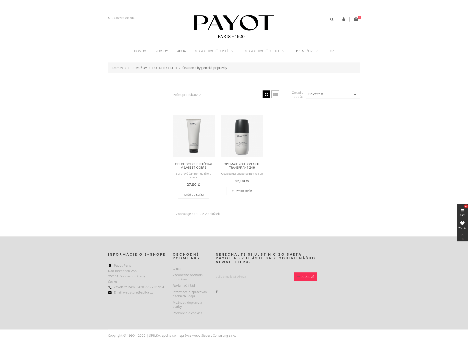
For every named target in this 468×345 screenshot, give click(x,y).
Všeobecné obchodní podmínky (188, 277)
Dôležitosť (333, 94)
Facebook (217, 292)
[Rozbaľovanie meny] (112, 18)
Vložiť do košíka (194, 194)
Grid (266, 94)
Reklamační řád (184, 285)
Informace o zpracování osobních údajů (190, 294)
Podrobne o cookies (187, 313)
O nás (177, 268)
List (275, 94)
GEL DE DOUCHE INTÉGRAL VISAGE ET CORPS (193, 165)
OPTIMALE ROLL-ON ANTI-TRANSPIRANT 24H (242, 165)
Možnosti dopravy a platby (187, 304)
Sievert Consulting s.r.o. (218, 335)
